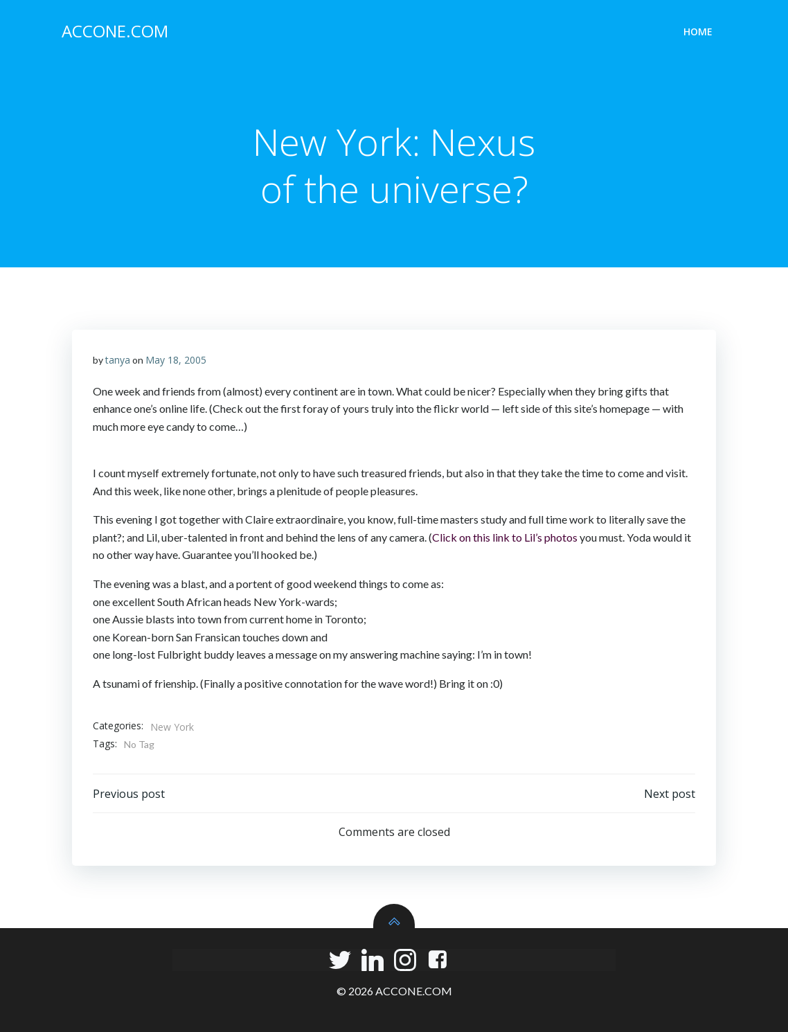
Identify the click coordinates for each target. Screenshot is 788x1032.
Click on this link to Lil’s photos (504, 537)
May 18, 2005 (175, 359)
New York (172, 726)
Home (698, 31)
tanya (117, 359)
